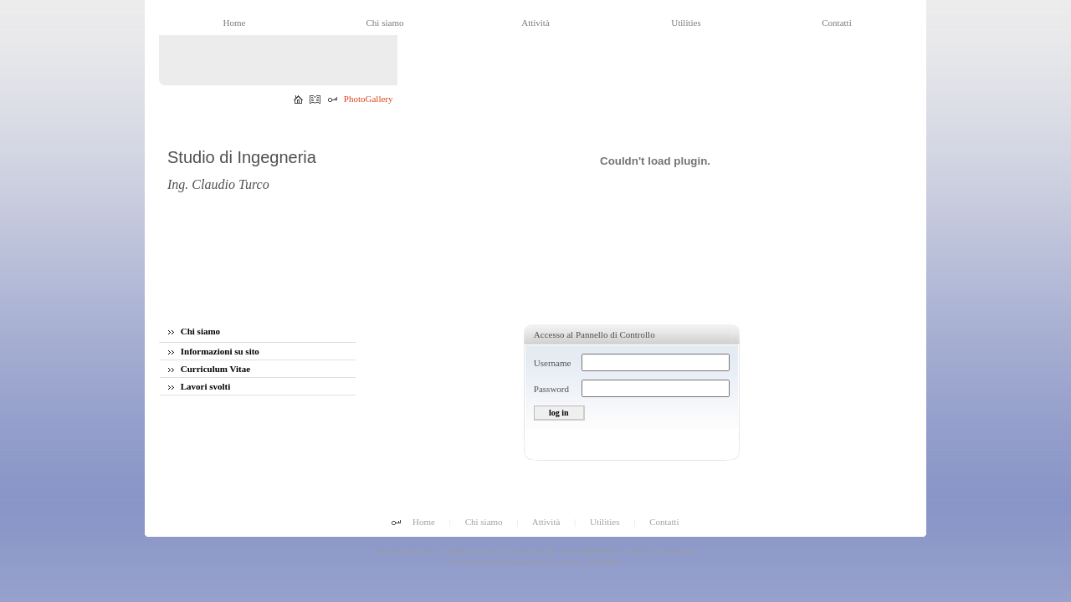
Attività (546, 522)
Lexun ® (565, 562)
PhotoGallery (368, 99)
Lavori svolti (199, 386)
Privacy (641, 551)
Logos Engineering (517, 562)
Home (424, 522)
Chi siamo (194, 331)
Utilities (604, 522)
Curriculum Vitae (209, 369)
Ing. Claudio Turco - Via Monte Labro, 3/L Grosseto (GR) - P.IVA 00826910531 (500, 551)
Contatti (664, 522)
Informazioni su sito (213, 351)
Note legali (677, 551)
